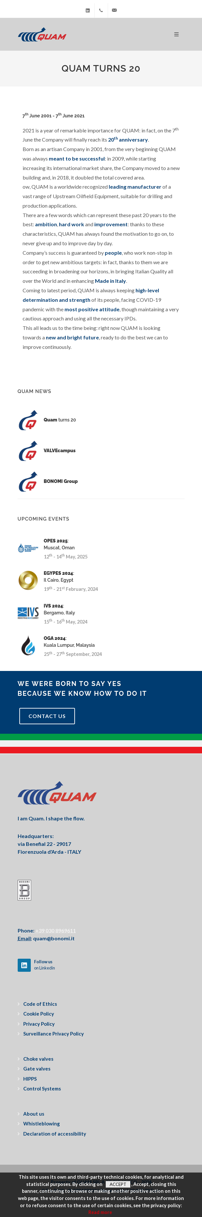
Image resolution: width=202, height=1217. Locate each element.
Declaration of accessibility (54, 1134)
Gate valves (36, 1068)
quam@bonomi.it (53, 938)
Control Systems (42, 1088)
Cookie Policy (38, 1014)
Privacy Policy (39, 1024)
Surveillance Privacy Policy (53, 1034)
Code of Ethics (40, 1004)
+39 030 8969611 (55, 930)
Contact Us (47, 716)
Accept (118, 1184)
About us (33, 1114)
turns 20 (60, 419)
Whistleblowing (41, 1123)
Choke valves (38, 1059)
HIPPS (30, 1079)
